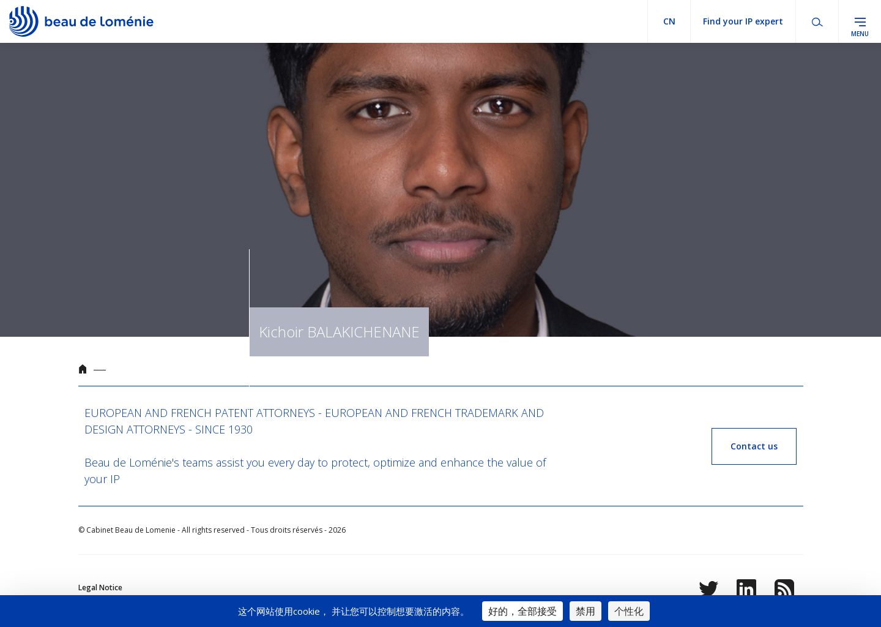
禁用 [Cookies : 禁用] (585, 611)
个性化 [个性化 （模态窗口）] (629, 611)
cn (669, 21)
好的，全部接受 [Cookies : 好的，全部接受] (522, 611)
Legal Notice (100, 587)
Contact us (754, 446)
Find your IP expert (743, 21)
